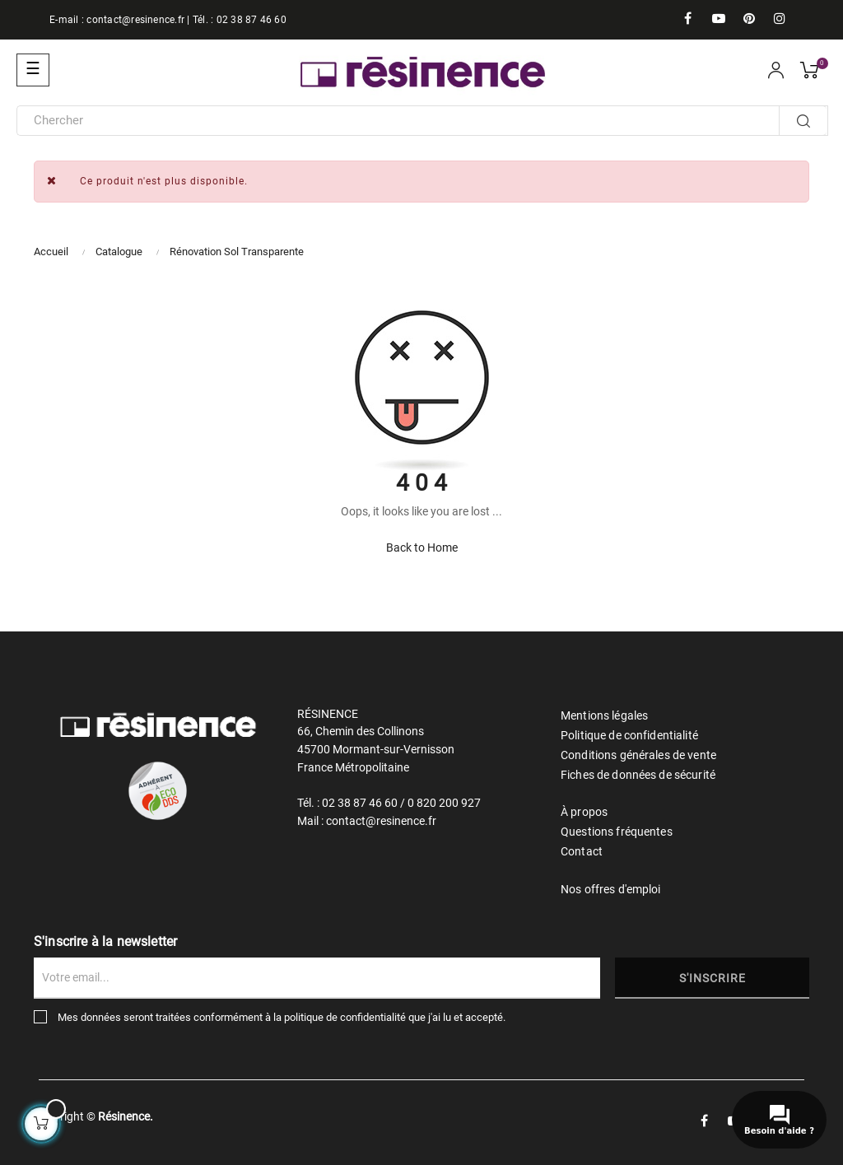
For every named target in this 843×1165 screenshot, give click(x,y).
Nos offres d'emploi (611, 889)
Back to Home (422, 547)
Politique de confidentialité (629, 735)
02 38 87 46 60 (251, 20)
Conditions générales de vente (638, 755)
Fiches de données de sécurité (638, 774)
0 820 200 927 (444, 802)
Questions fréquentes (617, 831)
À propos (584, 811)
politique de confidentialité (345, 1017)
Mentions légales (604, 715)
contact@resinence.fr (135, 20)
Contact (582, 851)
